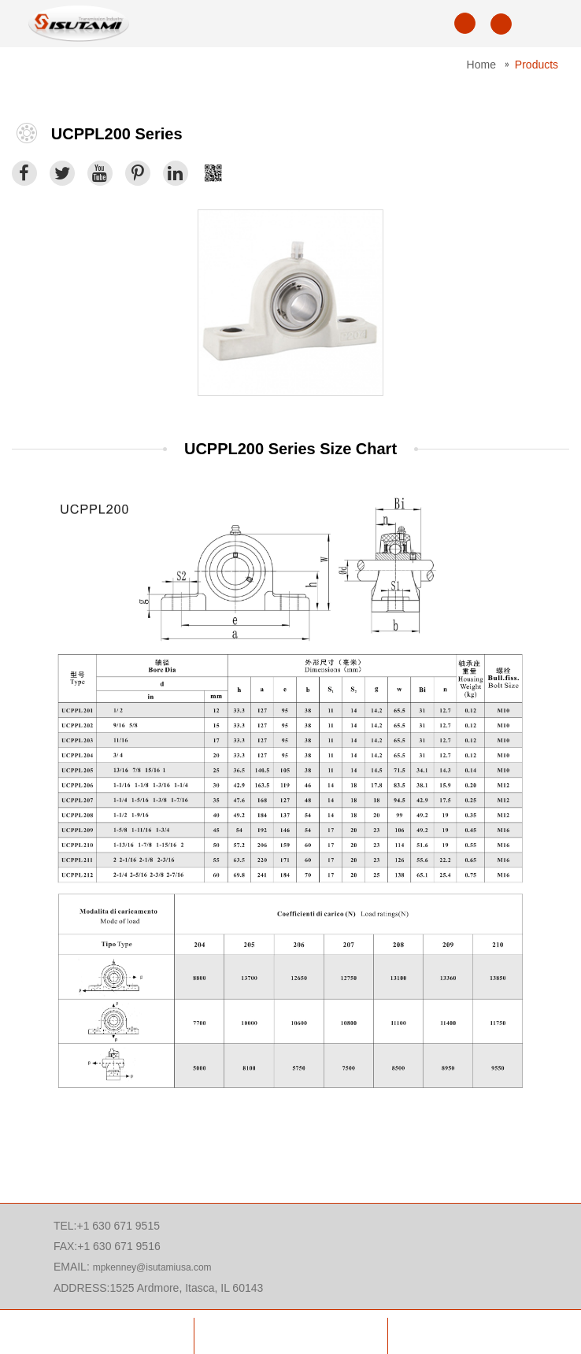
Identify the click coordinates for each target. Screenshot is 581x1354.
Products (536, 64)
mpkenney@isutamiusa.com (152, 1267)
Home (481, 64)
